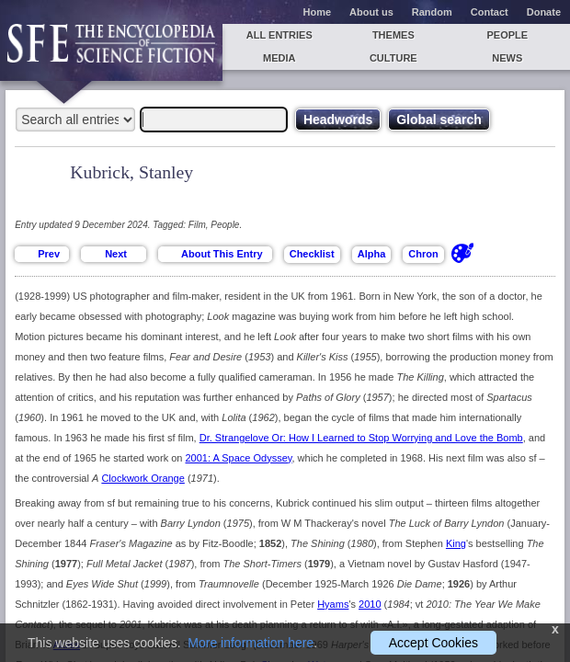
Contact (489, 11)
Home (317, 11)
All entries (279, 34)
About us (371, 11)
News (507, 57)
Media (279, 57)
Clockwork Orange (142, 478)
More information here (251, 642)
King (456, 543)
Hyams (332, 604)
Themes (393, 34)
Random (432, 11)
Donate (544, 11)
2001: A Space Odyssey (239, 457)
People (507, 34)
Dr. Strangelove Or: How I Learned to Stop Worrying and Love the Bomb (361, 437)
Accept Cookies (433, 642)
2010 (370, 604)
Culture (393, 57)
